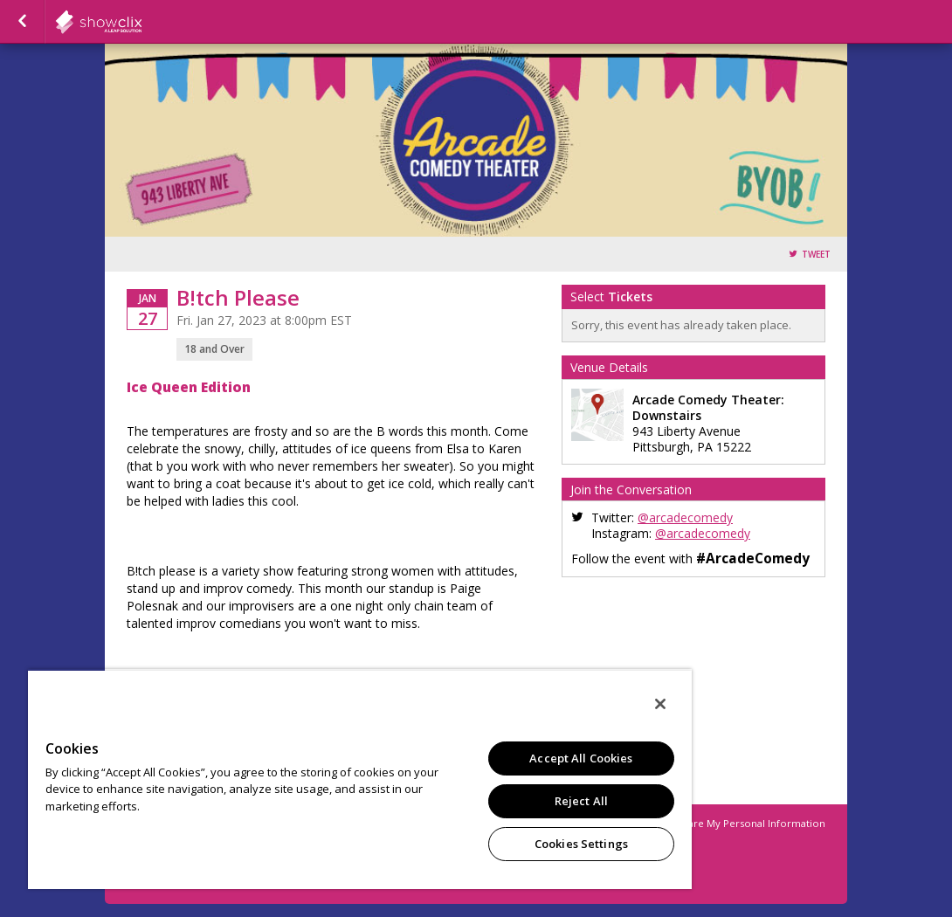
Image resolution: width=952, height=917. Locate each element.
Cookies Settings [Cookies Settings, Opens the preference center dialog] (581, 844)
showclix (141, 22)
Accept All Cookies (580, 758)
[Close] (660, 704)
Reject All (581, 801)
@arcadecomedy (685, 517)
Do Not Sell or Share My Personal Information (715, 823)
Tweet (816, 254)
